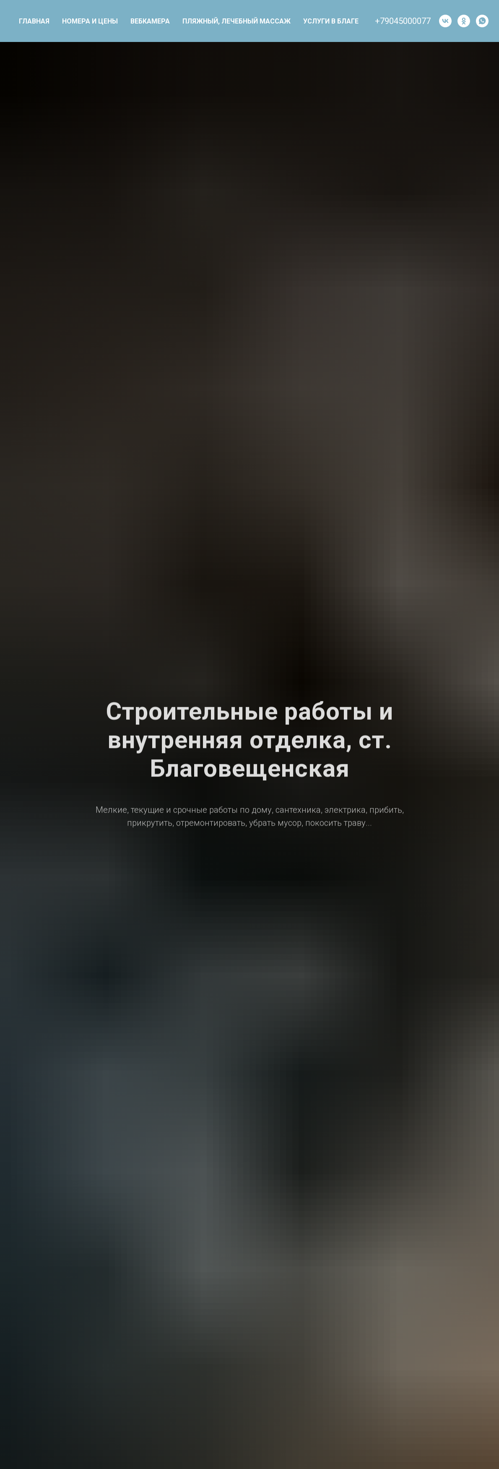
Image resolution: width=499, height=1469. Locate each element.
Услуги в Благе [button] (331, 21)
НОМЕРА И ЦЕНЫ (90, 21)
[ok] (463, 21)
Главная (34, 21)
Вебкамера (150, 21)
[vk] (445, 21)
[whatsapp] (482, 21)
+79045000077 (403, 21)
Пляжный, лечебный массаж (236, 21)
